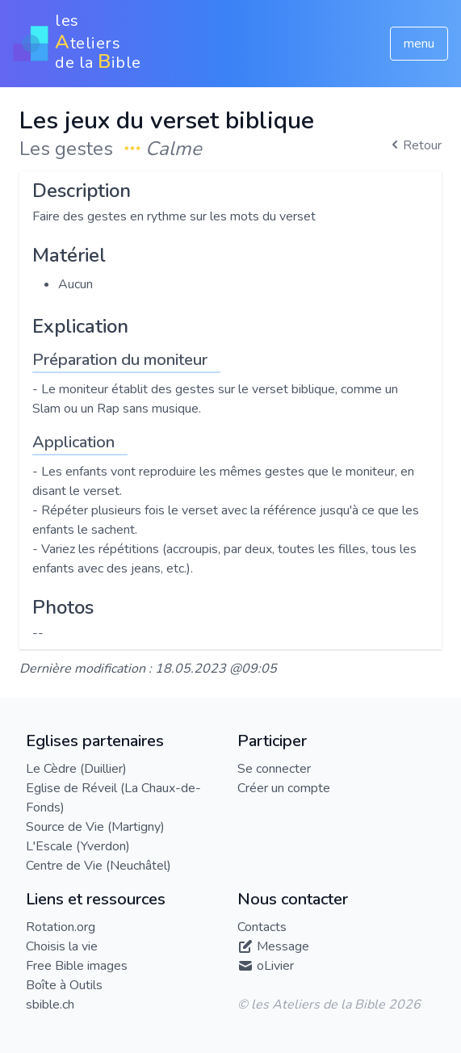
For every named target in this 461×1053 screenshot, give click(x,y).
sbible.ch (50, 1004)
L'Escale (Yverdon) (78, 846)
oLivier (275, 966)
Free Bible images (77, 966)
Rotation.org (60, 927)
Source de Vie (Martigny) (95, 827)
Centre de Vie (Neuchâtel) (98, 866)
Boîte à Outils (64, 985)
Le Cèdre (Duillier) (76, 769)
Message (283, 946)
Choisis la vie (62, 946)
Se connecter (274, 769)
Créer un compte (283, 788)
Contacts (262, 927)
